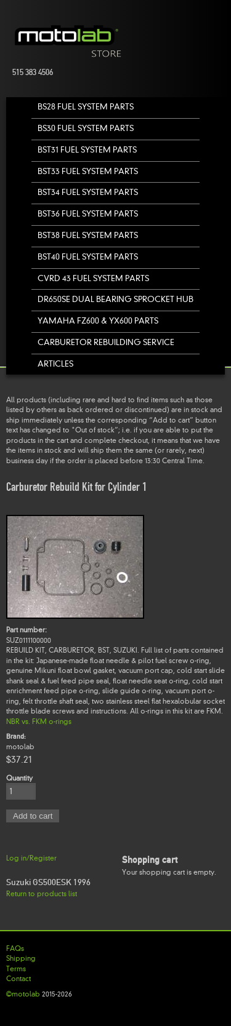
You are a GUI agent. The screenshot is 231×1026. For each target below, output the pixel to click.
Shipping (21, 958)
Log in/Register (31, 858)
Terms (16, 968)
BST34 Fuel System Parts (88, 192)
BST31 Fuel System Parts (87, 150)
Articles (55, 364)
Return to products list (41, 893)
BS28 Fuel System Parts (86, 106)
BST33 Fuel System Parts (88, 171)
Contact (18, 978)
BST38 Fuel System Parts (88, 235)
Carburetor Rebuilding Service (106, 342)
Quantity (19, 778)
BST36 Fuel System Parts (88, 214)
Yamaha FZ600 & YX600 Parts (98, 321)
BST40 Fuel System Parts (88, 257)
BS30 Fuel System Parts (86, 128)
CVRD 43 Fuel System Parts (93, 278)
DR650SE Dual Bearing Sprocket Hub (115, 299)
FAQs (15, 948)
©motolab (23, 994)
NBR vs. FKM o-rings (38, 721)
